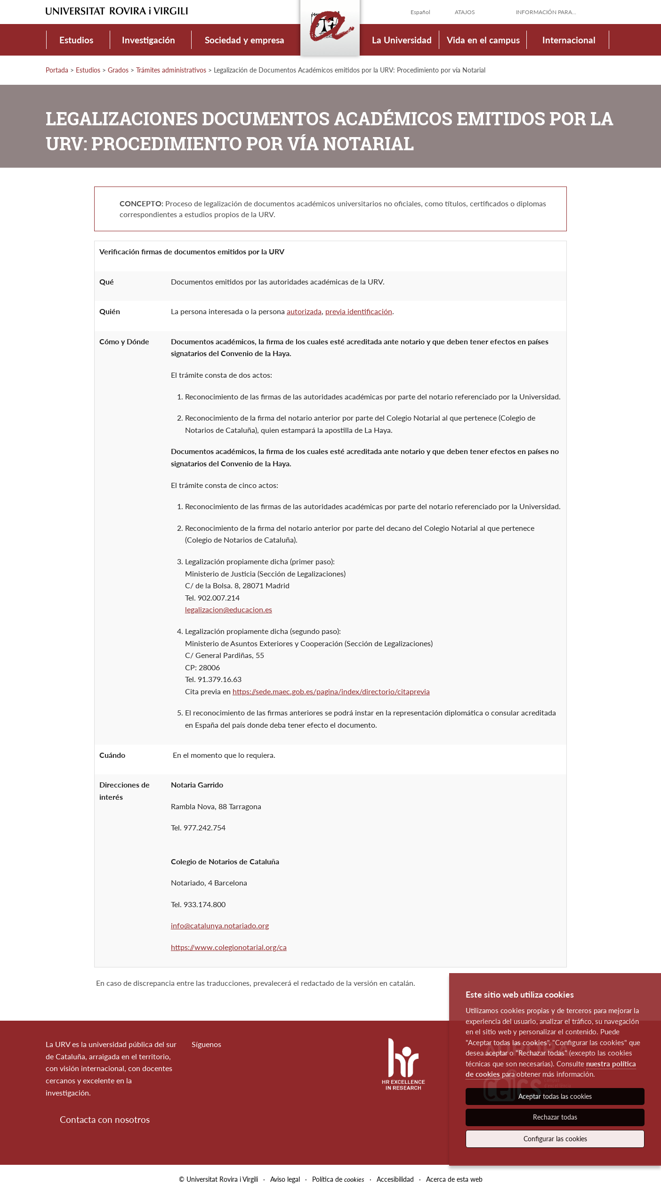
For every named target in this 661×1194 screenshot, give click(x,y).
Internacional (569, 39)
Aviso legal (285, 1179)
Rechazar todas (555, 1117)
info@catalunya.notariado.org (220, 925)
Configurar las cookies (555, 1139)
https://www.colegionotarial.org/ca (229, 946)
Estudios (76, 39)
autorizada (304, 311)
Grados (118, 70)
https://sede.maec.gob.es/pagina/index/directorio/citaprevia (331, 691)
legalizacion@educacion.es (228, 609)
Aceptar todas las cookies (555, 1096)
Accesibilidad (395, 1179)
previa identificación (358, 311)
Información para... (546, 12)
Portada (57, 70)
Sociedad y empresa (244, 39)
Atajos (465, 12)
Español (420, 12)
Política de (338, 1179)
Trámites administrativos (171, 70)
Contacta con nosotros (105, 1119)
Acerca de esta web (454, 1179)
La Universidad (402, 39)
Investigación (148, 39)
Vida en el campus (483, 39)
